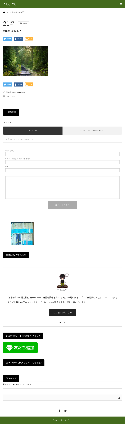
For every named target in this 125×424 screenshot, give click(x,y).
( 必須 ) (10, 150)
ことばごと (9, 4)
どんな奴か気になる (62, 312)
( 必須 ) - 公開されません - (18, 159)
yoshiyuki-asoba (18, 92)
